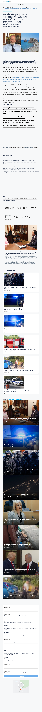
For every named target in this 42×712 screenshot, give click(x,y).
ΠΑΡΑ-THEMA (6, 612)
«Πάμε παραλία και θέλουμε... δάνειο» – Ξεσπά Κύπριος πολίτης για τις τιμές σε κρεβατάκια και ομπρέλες (21, 172)
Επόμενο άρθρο (8, 215)
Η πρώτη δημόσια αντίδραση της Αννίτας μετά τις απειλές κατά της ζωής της (18, 166)
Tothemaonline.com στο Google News (17, 147)
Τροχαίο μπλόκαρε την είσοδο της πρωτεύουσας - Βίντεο (19, 595)
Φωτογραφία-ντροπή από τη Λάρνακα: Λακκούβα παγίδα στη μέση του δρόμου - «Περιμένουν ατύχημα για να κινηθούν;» (18, 169)
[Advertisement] (21, 186)
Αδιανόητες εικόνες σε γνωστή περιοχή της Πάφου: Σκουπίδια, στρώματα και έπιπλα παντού (19, 163)
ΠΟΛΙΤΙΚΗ (6, 638)
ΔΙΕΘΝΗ (5, 650)
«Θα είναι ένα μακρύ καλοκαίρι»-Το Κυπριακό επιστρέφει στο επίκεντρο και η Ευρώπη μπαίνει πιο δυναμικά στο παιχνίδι (21, 253)
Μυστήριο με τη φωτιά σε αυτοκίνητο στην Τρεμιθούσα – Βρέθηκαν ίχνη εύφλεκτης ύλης (18, 390)
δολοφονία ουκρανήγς (23, 198)
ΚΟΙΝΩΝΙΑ (6, 606)
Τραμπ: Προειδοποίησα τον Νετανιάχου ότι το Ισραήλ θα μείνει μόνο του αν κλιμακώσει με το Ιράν (19, 570)
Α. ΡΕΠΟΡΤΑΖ (6, 619)
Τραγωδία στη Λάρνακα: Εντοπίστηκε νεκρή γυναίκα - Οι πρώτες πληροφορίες (18, 160)
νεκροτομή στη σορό (32, 198)
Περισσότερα (21, 676)
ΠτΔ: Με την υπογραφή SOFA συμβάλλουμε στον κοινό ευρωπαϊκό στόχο (18, 660)
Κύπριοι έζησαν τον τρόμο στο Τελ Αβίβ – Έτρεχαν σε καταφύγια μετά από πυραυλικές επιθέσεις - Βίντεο (20, 157)
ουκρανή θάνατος (15, 198)
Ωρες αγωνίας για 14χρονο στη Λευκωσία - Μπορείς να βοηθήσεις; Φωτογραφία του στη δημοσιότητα (20, 308)
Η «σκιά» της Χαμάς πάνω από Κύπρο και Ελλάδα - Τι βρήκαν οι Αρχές (20, 288)
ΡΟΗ (7, 602)
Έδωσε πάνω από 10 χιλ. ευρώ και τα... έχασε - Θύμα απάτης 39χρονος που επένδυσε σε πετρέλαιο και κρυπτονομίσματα (20, 208)
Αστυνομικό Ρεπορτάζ (11, 7)
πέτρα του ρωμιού (7, 198)
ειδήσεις (36, 147)
